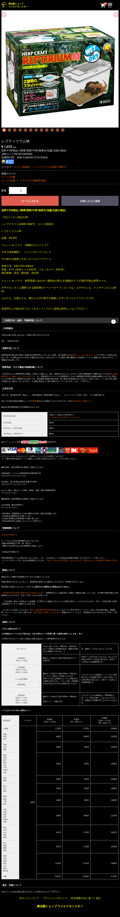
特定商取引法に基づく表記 (86, 898)
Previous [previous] (3, 14)
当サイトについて (29, 898)
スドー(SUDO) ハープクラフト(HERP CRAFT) (40, 167)
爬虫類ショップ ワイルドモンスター (60, 906)
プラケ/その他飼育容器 (33, 180)
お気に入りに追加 (90, 201)
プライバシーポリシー (55, 898)
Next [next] (115, 14)
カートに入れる (30, 201)
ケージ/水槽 (8, 177)
